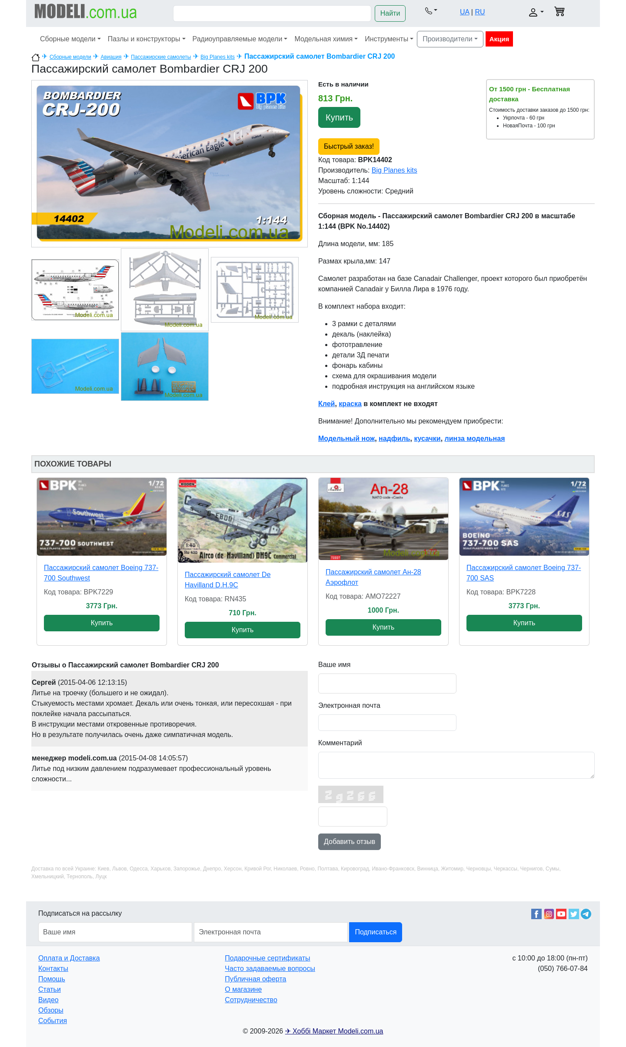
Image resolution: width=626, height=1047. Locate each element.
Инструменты (386, 39)
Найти (390, 13)
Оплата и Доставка (69, 958)
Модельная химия (323, 39)
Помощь (51, 979)
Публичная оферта (255, 979)
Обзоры (50, 1010)
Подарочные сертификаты (267, 958)
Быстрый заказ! (349, 146)
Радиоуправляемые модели (238, 39)
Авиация (111, 57)
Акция (499, 39)
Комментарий (340, 743)
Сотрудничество (251, 1000)
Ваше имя (334, 664)
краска (350, 403)
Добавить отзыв (349, 841)
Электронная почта (349, 705)
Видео (48, 1000)
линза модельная (475, 438)
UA (464, 12)
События (52, 1020)
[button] (431, 10)
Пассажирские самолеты (161, 57)
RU (480, 12)
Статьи (49, 989)
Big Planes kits (217, 57)
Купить (339, 117)
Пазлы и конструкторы (144, 39)
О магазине (243, 989)
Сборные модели (68, 39)
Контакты (53, 968)
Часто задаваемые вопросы (270, 968)
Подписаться (375, 932)
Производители (448, 39)
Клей (326, 403)
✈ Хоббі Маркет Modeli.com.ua (334, 1031)
